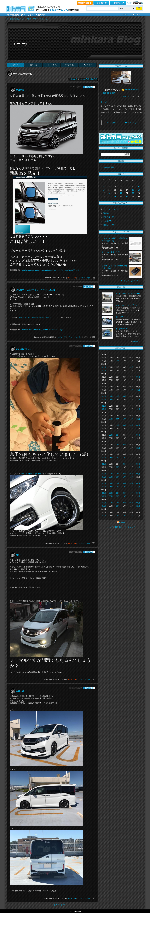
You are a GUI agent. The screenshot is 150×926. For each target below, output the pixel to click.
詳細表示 (74, 79)
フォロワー (131, 122)
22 (133, 193)
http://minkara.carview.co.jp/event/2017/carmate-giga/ (42, 330)
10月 (124, 419)
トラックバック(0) (83, 278)
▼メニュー (87, 65)
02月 (111, 396)
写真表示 (94, 79)
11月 (131, 390)
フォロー (111, 122)
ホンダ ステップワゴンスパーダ (128, 294)
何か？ (19, 555)
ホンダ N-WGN (121, 329)
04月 (124, 396)
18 (109, 193)
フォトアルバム (52, 65)
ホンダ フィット (122, 317)
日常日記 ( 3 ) (108, 217)
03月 (118, 396)
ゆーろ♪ (104, 102)
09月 (118, 361)
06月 (138, 377)
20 (121, 193)
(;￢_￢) (20, 44)
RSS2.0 (122, 522)
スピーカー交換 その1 (111, 252)
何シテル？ (127, 96)
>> (127, 174)
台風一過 (20, 691)
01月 (104, 367)
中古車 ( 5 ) (107, 221)
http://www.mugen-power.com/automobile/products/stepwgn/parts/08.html (50, 270)
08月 (111, 400)
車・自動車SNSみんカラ (16, 19)
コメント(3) (71, 543)
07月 (104, 370)
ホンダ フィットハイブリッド (127, 305)
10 (103, 190)
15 (133, 190)
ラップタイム (69, 65)
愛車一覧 (135, 341)
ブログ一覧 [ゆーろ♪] (40, 19)
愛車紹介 (33, 65)
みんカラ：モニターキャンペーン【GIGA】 (36, 290)
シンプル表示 (84, 79)
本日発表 (20, 90)
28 (127, 196)
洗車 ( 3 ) (106, 213)
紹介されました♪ (23, 349)
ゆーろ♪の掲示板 (107, 167)
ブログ (29, 19)
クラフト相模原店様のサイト (31, 474)
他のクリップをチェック (130, 281)
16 (139, 190)
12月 (138, 390)
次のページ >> (59, 905)
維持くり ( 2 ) (108, 225)
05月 (131, 367)
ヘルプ (129, 3)
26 (115, 196)
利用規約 (118, 527)
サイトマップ (129, 527)
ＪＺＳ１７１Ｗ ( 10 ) (111, 209)
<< (115, 174)
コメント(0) (62, 337)
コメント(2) (71, 278)
